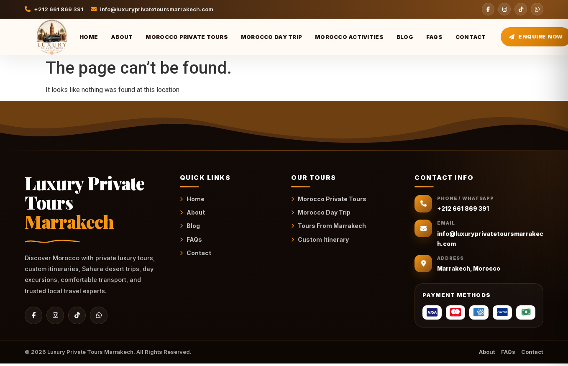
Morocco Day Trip (271, 36)
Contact (470, 36)
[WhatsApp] (537, 9)
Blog (405, 36)
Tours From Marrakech (328, 225)
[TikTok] (520, 9)
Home (88, 36)
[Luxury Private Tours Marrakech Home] (45, 36)
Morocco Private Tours (187, 36)
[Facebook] (488, 9)
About (122, 36)
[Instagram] (504, 9)
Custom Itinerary (320, 239)
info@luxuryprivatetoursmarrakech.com (152, 9)
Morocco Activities (349, 36)
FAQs (434, 36)
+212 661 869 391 (54, 9)
